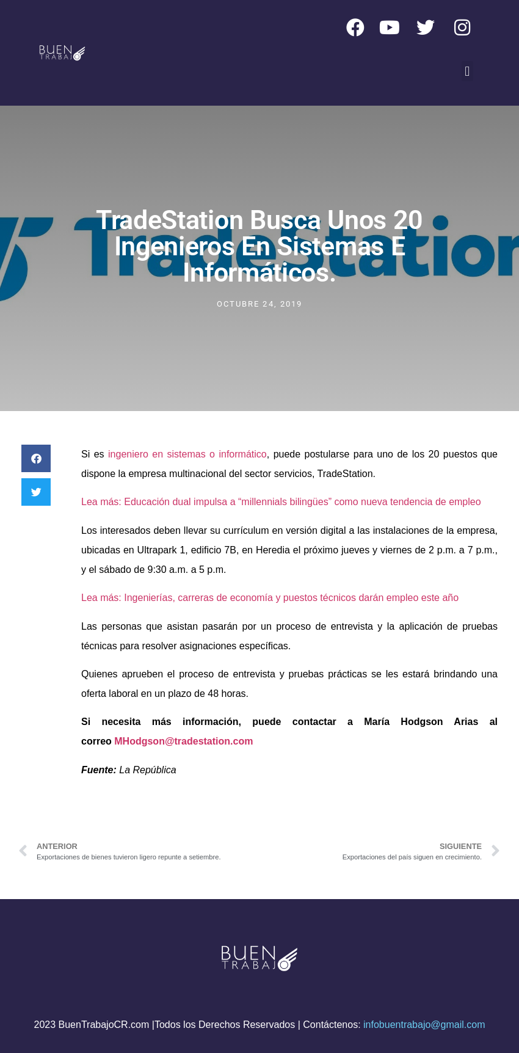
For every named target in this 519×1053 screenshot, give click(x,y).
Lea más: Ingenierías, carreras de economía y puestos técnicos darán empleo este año (270, 597)
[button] (467, 71)
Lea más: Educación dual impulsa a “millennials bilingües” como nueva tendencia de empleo (281, 502)
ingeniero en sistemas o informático (187, 454)
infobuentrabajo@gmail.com (424, 1024)
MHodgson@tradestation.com (183, 741)
